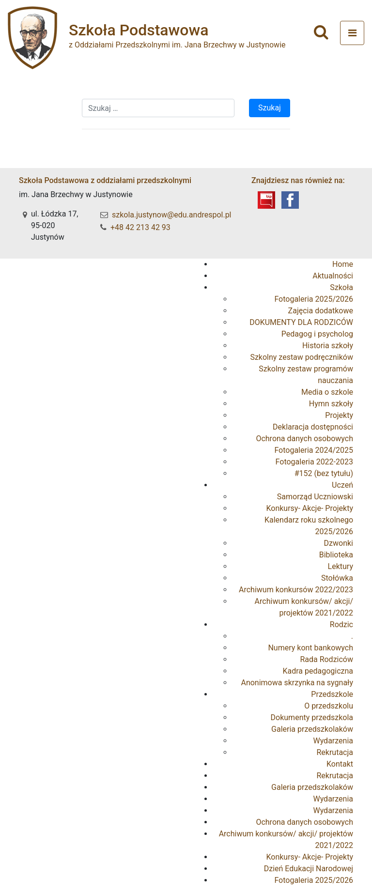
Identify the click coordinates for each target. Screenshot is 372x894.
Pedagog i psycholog (317, 334)
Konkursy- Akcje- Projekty (309, 508)
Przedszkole (332, 694)
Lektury (340, 566)
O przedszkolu (328, 705)
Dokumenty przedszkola (312, 717)
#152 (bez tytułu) (323, 473)
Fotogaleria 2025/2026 (313, 299)
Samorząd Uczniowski (315, 496)
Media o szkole (327, 392)
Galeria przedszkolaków (312, 729)
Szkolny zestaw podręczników (301, 357)
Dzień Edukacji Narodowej (308, 868)
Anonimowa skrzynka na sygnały (297, 682)
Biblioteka (336, 554)
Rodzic (341, 624)
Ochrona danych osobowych (304, 438)
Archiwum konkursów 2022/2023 (296, 589)
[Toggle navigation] (352, 33)
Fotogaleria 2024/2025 (313, 450)
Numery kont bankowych (310, 647)
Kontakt (339, 764)
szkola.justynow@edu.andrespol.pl (172, 214)
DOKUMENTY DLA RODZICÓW (301, 322)
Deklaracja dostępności (313, 427)
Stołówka (337, 578)
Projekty (339, 415)
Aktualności (332, 275)
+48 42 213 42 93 (140, 227)
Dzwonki (338, 543)
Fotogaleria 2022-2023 (314, 461)
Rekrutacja (334, 752)
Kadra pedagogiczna (317, 671)
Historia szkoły (327, 345)
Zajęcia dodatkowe (320, 310)
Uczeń (342, 485)
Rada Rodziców (326, 659)
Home (342, 264)
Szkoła (341, 287)
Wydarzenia (333, 740)
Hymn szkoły (331, 403)
